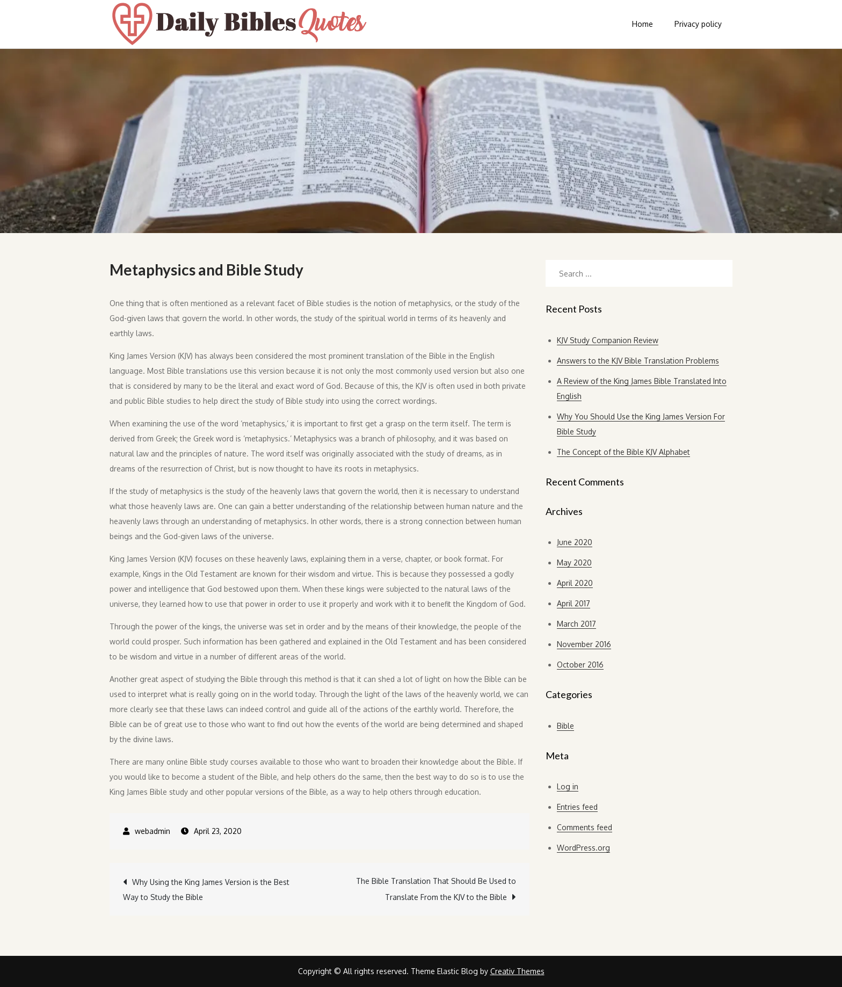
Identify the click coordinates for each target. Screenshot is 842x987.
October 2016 (580, 664)
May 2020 (574, 562)
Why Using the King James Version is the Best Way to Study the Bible (206, 889)
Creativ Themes (517, 971)
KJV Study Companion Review (607, 340)
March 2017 (576, 623)
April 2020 (575, 582)
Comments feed (584, 827)
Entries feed (577, 806)
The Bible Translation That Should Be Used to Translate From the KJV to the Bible (436, 889)
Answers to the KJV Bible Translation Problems (638, 360)
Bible (565, 725)
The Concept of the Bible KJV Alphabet (623, 451)
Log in (567, 786)
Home (642, 23)
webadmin (152, 831)
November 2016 (584, 644)
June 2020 (574, 542)
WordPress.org (583, 847)
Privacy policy (698, 23)
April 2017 (573, 603)
